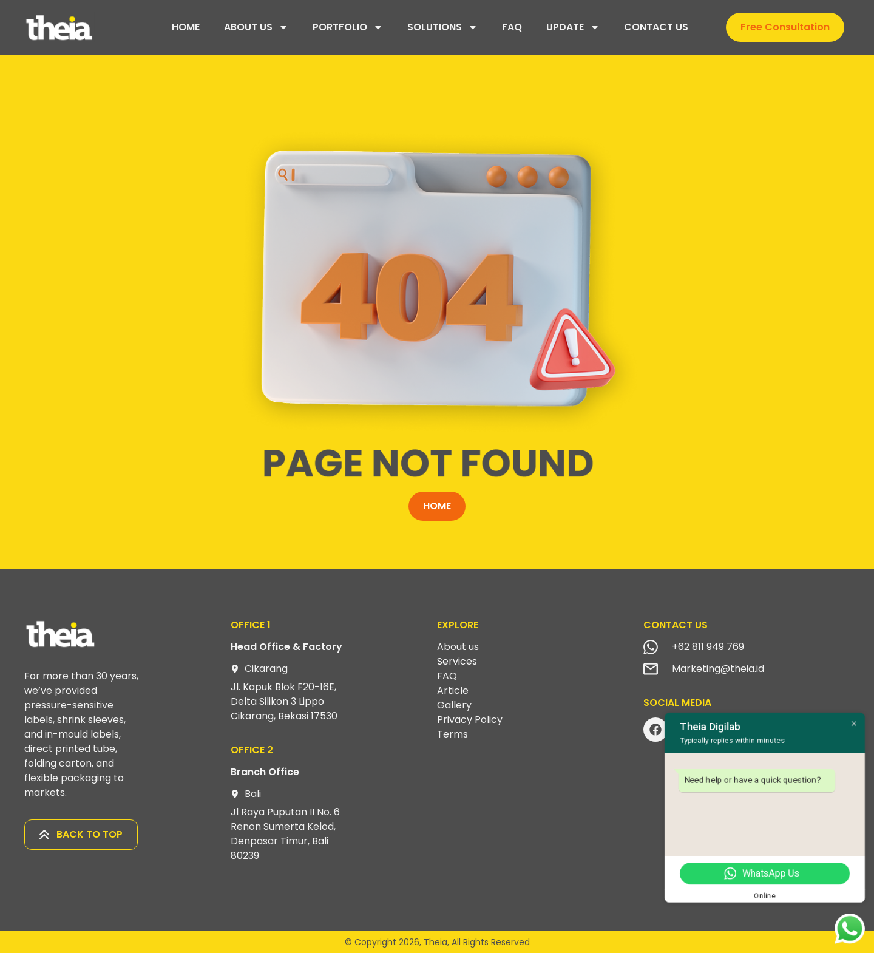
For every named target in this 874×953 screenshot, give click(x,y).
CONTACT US (656, 27)
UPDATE (573, 27)
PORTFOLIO (348, 27)
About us (458, 647)
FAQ (512, 27)
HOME (186, 27)
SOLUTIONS (442, 27)
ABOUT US (256, 27)
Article (453, 690)
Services (457, 661)
